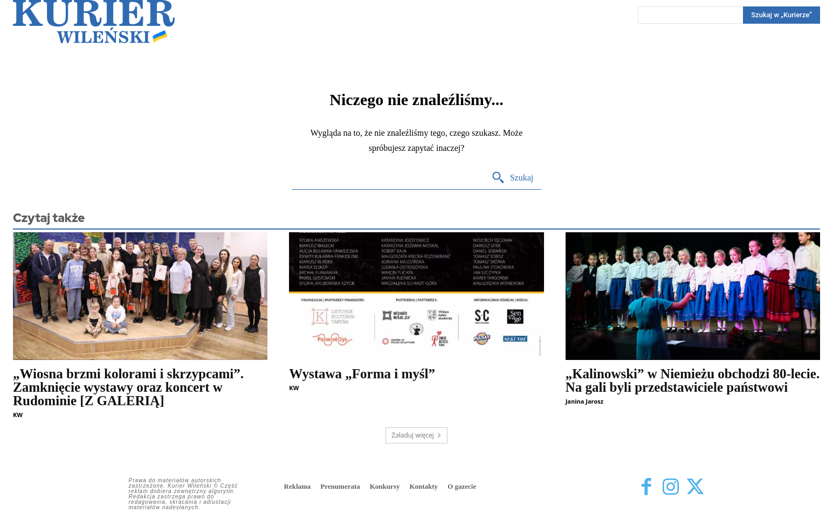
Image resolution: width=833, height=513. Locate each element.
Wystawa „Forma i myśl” (362, 373)
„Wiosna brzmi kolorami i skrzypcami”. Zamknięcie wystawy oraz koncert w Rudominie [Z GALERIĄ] (128, 387)
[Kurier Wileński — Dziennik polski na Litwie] (94, 21)
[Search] (781, 15)
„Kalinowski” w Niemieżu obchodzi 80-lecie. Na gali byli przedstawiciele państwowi (693, 380)
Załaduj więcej (416, 435)
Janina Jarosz (585, 401)
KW (18, 415)
